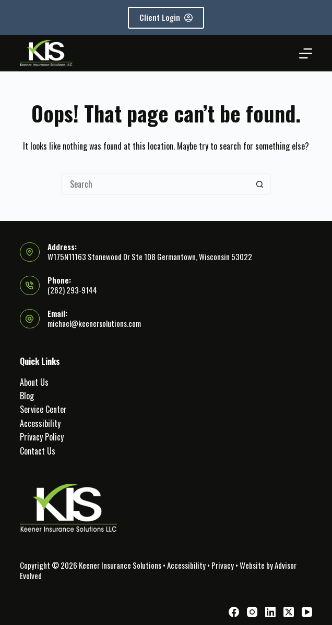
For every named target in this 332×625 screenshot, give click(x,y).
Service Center (43, 409)
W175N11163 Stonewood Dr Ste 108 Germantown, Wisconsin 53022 (150, 256)
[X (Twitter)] (288, 612)
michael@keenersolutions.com (94, 323)
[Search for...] (156, 184)
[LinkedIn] (270, 612)
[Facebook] (234, 612)
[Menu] (305, 53)
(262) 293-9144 (72, 290)
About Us (34, 382)
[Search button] (260, 184)
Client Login (166, 17)
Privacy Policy (42, 437)
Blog (27, 395)
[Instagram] (252, 612)
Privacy (222, 565)
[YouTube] (307, 612)
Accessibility (40, 423)
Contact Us (37, 451)
